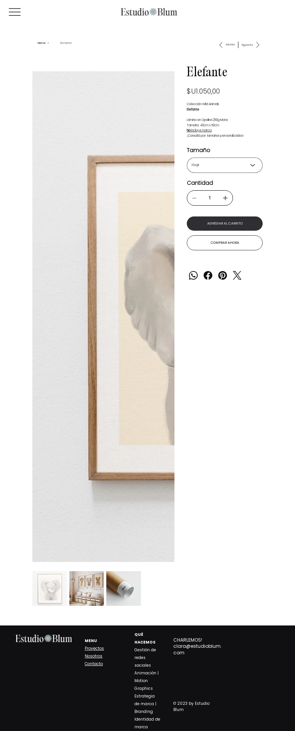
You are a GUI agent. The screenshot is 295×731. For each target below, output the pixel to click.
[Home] (42, 43)
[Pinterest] (222, 276)
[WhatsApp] (193, 276)
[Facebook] (208, 276)
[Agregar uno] (225, 198)
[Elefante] (66, 43)
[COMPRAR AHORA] (225, 243)
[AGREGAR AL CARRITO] (225, 223)
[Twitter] (237, 276)
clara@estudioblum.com (197, 649)
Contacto (94, 664)
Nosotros (93, 656)
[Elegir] (225, 165)
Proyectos (94, 648)
